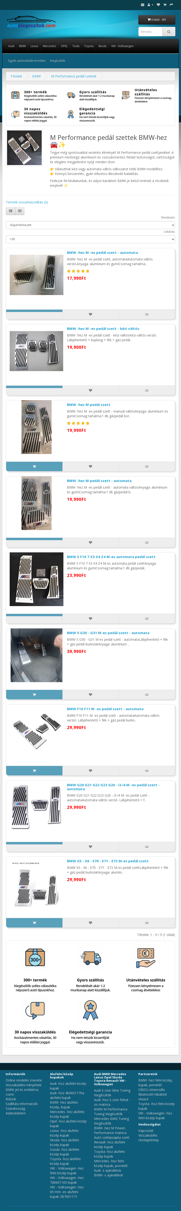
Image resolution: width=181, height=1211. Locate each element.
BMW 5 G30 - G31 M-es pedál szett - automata (108, 632)
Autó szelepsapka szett (111, 1137)
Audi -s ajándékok (107, 1170)
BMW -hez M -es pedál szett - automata (102, 252)
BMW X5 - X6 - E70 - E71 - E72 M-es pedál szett (108, 861)
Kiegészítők (57, 61)
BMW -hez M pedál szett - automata (99, 480)
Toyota (89, 46)
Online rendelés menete (24, 1080)
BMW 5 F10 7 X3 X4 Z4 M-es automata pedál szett (111, 556)
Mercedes (49, 46)
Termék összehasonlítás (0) (27, 202)
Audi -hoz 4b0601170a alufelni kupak (67, 1095)
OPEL (64, 46)
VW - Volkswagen (122, 46)
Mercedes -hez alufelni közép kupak (67, 1114)
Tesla (75, 46)
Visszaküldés (147, 1135)
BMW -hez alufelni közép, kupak (64, 1104)
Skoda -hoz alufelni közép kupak (64, 1142)
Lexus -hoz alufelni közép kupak (64, 1133)
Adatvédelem (16, 1113)
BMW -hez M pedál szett (88, 404)
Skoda (102, 46)
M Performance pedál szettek (73, 76)
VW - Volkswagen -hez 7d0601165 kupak (67, 1180)
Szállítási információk (22, 1104)
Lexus (34, 46)
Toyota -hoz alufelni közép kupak (65, 1161)
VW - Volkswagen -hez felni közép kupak (67, 1170)
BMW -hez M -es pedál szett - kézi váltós (103, 328)
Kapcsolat (145, 1130)
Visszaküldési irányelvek (23, 1085)
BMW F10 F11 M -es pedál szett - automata (105, 708)
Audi (11, 46)
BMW (22, 46)
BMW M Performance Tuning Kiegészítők (111, 1111)
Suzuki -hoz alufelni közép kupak (64, 1151)
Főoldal (16, 76)
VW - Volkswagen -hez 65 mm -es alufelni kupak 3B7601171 (67, 1192)
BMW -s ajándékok (108, 1175)
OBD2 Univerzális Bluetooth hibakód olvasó (152, 1094)
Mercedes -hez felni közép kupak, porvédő (111, 1163)
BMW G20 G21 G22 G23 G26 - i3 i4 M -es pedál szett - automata (113, 786)
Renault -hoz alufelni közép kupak (109, 1144)
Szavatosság (15, 1108)
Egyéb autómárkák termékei (26, 61)
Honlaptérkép (148, 1140)
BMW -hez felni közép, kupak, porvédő (155, 1082)
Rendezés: (168, 217)
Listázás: (169, 232)
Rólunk (11, 1099)
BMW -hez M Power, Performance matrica (110, 1130)
